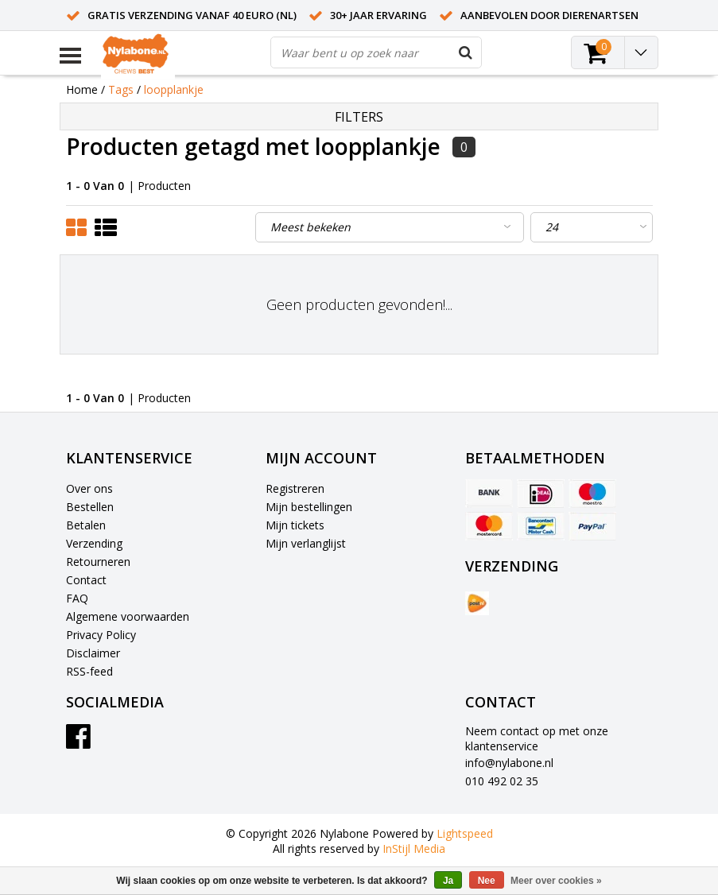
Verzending (94, 543)
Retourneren (98, 561)
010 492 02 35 (501, 780)
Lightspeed (465, 833)
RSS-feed (89, 671)
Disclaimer (93, 653)
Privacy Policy (101, 634)
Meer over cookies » (556, 880)
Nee (486, 880)
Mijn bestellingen (309, 506)
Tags (121, 89)
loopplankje (174, 89)
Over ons (89, 488)
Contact (86, 579)
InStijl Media (413, 848)
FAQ (77, 598)
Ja (448, 880)
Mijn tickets (295, 525)
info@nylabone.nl (509, 762)
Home (82, 89)
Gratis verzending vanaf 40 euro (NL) (192, 15)
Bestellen (90, 506)
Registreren (295, 488)
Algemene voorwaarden (127, 616)
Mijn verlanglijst (306, 543)
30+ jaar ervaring (378, 15)
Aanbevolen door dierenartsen (549, 15)
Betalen (86, 525)
